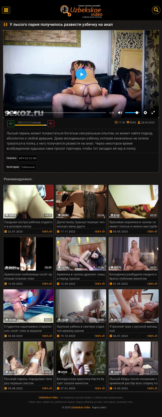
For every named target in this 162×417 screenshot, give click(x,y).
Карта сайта (99, 407)
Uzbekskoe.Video (48, 397)
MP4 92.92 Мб (28, 158)
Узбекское (28, 167)
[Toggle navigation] (6, 10)
